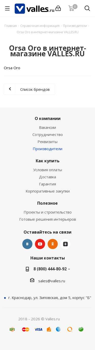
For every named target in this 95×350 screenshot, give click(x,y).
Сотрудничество (47, 134)
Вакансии (47, 127)
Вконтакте (27, 244)
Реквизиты (47, 141)
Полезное (47, 203)
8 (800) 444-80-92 (50, 269)
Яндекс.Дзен (65, 244)
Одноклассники (53, 244)
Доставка (47, 176)
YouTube (40, 244)
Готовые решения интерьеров (47, 219)
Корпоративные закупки (48, 191)
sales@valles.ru (51, 280)
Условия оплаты (47, 169)
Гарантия (47, 183)
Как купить (48, 161)
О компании (48, 118)
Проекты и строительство (48, 212)
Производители (47, 148)
